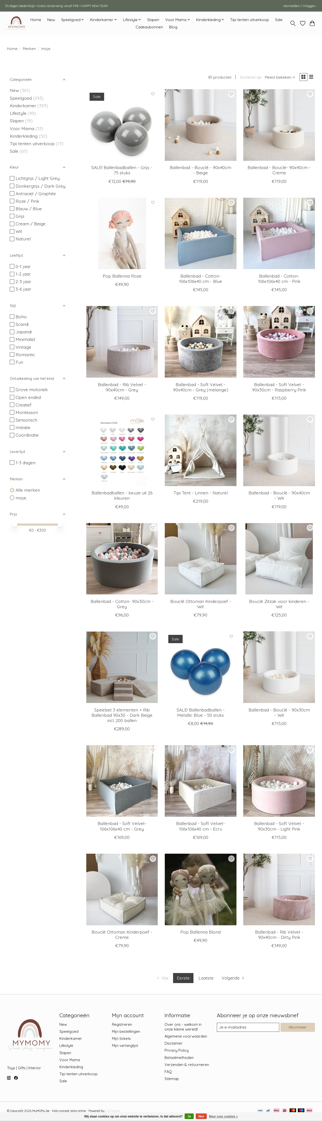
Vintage (23, 347)
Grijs (20, 216)
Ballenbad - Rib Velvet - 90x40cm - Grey (122, 387)
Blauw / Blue (29, 208)
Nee (201, 1116)
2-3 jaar (23, 281)
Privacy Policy (177, 1051)
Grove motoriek (32, 389)
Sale (279, 19)
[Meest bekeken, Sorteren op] (278, 77)
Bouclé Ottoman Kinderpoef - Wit (200, 604)
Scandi (22, 324)
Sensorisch (26, 420)
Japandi (24, 331)
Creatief (23, 404)
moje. (21, 497)
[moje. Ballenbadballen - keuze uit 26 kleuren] (122, 451)
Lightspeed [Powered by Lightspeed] (112, 1112)
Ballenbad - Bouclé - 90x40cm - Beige (200, 171)
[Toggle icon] (292, 23)
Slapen (153, 19)
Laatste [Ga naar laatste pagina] (205, 979)
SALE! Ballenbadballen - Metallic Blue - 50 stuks (201, 713)
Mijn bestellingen (126, 1032)
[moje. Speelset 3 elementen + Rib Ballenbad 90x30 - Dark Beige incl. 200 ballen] (122, 668)
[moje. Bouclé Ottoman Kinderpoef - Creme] (122, 890)
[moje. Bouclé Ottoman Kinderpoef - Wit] (200, 559)
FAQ (168, 1072)
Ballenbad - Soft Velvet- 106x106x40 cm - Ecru (200, 827)
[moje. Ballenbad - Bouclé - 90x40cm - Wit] (279, 451)
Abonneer (297, 1028)
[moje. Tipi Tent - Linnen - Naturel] (200, 451)
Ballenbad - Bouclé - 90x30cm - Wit (279, 713)
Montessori (27, 412)
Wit (19, 231)
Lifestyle (18, 113)
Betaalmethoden (179, 1058)
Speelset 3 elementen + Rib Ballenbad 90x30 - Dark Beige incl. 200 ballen (122, 716)
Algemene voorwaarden (186, 1037)
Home (35, 19)
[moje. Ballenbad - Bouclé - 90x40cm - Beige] (200, 126)
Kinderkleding (23, 136)
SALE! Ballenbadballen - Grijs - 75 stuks (121, 171)
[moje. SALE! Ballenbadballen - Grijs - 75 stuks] (122, 126)
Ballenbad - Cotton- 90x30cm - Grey (122, 604)
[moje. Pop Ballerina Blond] (200, 890)
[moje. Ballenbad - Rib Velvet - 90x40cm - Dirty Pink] (279, 890)
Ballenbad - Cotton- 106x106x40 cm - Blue (200, 279)
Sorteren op (249, 77)
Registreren (122, 1025)
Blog (173, 27)
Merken (29, 48)
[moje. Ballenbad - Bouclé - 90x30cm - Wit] (279, 668)
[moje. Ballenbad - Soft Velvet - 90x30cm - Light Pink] (279, 782)
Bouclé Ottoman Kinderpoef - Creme (122, 935)
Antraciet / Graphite (36, 193)
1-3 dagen (25, 462)
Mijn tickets (121, 1039)
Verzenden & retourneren (187, 1065)
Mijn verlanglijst (125, 1046)
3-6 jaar (23, 289)
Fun (19, 362)
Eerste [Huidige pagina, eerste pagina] (182, 979)
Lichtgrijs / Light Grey (38, 178)
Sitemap (172, 1079)
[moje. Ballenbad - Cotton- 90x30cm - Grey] (122, 559)
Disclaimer (174, 1044)
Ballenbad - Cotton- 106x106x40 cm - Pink (279, 279)
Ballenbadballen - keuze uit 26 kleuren (122, 496)
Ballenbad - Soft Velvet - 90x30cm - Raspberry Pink (279, 387)
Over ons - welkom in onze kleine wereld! (183, 1028)
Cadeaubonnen (149, 27)
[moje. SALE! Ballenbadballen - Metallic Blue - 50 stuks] (200, 668)
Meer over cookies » (223, 1116)
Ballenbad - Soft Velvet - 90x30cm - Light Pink (279, 827)
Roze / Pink (27, 201)
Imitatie (23, 427)
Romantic (25, 354)
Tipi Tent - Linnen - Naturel (201, 493)
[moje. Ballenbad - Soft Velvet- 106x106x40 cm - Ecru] (200, 782)
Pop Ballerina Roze (122, 277)
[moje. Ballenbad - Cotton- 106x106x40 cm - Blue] (200, 234)
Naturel (23, 238)
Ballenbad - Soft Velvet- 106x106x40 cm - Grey (122, 827)
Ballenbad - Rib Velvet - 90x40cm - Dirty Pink (279, 935)
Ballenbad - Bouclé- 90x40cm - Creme (279, 171)
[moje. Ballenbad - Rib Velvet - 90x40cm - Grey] (122, 343)
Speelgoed (21, 98)
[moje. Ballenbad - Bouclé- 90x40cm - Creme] (279, 126)
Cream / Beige (31, 223)
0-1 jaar (23, 266)
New (51, 19)
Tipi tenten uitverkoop (249, 19)
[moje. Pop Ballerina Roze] (122, 234)
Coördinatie (27, 435)
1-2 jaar (23, 274)
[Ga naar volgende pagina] (234, 979)
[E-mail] (247, 1028)
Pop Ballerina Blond (200, 933)
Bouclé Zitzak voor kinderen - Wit (279, 604)
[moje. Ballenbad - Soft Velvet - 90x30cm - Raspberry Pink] (279, 343)
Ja (189, 1116)
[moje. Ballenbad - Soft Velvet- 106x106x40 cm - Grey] (122, 782)
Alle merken (28, 490)
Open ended (28, 397)
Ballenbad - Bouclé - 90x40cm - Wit (279, 496)
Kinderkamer (23, 105)
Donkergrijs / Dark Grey (40, 186)
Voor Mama (22, 128)
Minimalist (25, 339)
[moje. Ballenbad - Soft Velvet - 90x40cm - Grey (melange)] (200, 343)
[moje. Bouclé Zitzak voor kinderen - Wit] (279, 559)
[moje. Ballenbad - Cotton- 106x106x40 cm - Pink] (279, 234)
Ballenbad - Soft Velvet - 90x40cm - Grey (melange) (200, 387)
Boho (21, 316)
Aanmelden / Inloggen (299, 6)
